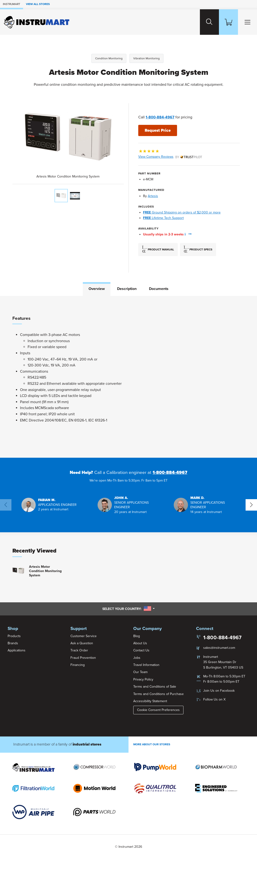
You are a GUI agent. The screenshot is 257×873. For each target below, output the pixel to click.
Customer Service (83, 636)
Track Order (79, 650)
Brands (13, 643)
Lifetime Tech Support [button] (163, 217)
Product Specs (198, 249)
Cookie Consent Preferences (158, 710)
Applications (16, 650)
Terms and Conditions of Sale (154, 686)
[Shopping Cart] (225, 22)
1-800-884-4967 (160, 117)
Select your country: (128, 608)
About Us (140, 643)
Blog (136, 636)
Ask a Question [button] (81, 643)
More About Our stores (151, 744)
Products (14, 636)
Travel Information (146, 665)
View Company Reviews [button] (170, 156)
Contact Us (141, 650)
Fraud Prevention (83, 657)
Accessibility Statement (150, 701)
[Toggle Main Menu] (246, 22)
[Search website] (204, 22)
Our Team (140, 672)
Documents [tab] (158, 288)
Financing (77, 665)
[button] (187, 234)
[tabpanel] (128, 376)
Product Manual (158, 249)
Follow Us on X (214, 699)
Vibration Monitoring (146, 58)
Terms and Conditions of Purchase (158, 694)
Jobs (136, 657)
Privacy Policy (143, 679)
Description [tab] (127, 288)
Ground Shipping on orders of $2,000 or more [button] (182, 212)
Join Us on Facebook (219, 690)
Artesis (153, 196)
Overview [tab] (97, 288)
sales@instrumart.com (219, 647)
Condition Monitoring (109, 58)
